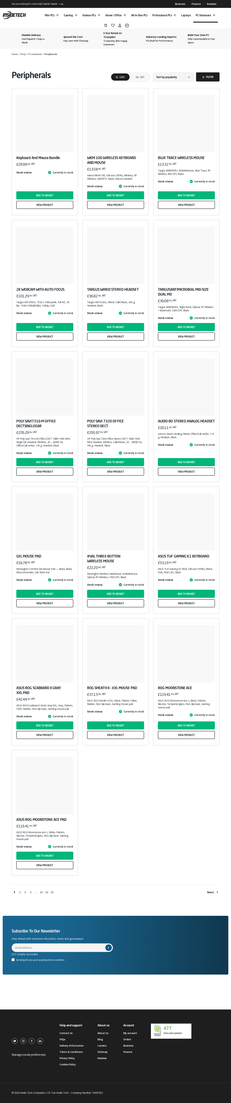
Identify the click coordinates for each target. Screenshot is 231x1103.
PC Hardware (205, 15)
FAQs (62, 1039)
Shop (23, 54)
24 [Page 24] (46, 892)
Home (15, 54)
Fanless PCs (91, 15)
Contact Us (65, 1033)
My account (130, 1033)
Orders (127, 1039)
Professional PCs (164, 15)
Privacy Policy (67, 1058)
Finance (196, 4)
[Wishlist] (112, 25)
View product (44, 205)
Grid (122, 77)
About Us (102, 1033)
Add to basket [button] (45, 195)
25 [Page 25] (52, 892)
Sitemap (102, 1052)
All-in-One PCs (139, 15)
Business (180, 4)
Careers (101, 1045)
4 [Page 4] (30, 892)
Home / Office (115, 15)
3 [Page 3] (25, 892)
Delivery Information (71, 1045)
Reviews (211, 4)
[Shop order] (173, 77)
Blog (100, 1039)
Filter (209, 77)
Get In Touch (50, 3)
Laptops (186, 15)
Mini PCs (52, 15)
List (137, 77)
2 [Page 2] (20, 892)
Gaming (70, 15)
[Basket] (127, 25)
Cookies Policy (67, 1064)
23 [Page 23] (41, 892)
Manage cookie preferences (29, 1055)
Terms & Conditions (71, 1052)
